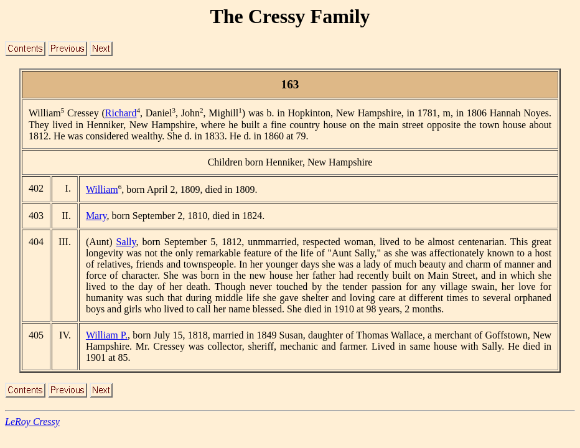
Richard (121, 113)
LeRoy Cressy (32, 421)
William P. (107, 335)
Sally (126, 241)
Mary (96, 215)
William (102, 189)
